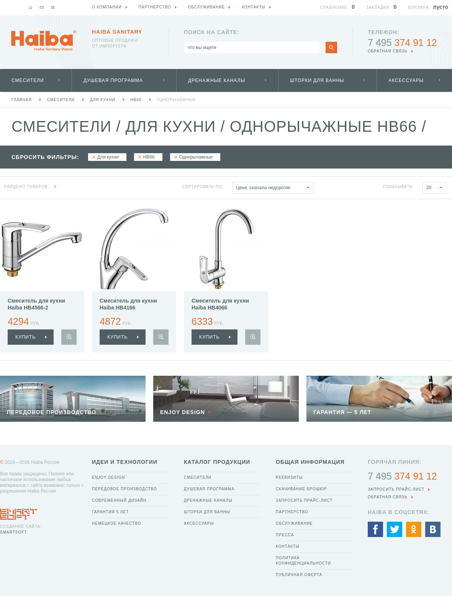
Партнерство (292, 512)
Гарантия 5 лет (110, 512)
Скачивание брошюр (301, 489)
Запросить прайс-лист (304, 500)
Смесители (27, 80)
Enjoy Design (108, 477)
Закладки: (378, 7)
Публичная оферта (299, 575)
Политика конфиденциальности (303, 560)
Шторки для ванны (317, 80)
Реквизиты (289, 477)
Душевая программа (113, 80)
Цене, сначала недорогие (274, 187)
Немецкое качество (116, 523)
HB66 (136, 100)
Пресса (285, 535)
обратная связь (388, 51)
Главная (21, 100)
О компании (107, 7)
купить (25, 337)
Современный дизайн (119, 500)
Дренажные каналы (216, 80)
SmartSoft (13, 532)
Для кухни (102, 100)
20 (436, 187)
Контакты (288, 546)
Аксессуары (406, 80)
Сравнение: (334, 7)
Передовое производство (124, 489)
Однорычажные (176, 100)
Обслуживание (294, 523)
